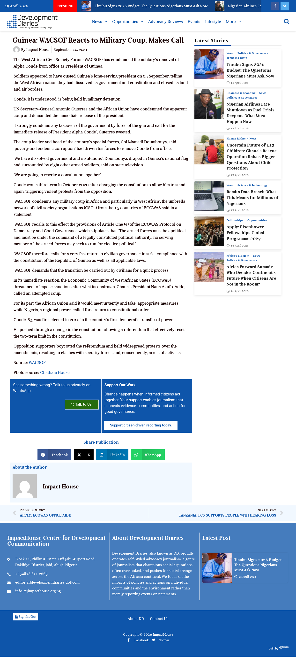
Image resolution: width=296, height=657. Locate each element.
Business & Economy (241, 93)
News (97, 21)
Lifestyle (213, 21)
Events (194, 21)
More (231, 21)
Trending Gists (237, 57)
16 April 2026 (238, 245)
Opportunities (125, 21)
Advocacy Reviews (165, 21)
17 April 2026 (238, 128)
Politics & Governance (253, 53)
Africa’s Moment (238, 255)
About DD (136, 619)
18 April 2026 (238, 83)
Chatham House (55, 372)
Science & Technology (253, 185)
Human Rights (237, 138)
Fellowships (235, 220)
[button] (54, 454)
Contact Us (159, 619)
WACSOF (37, 362)
